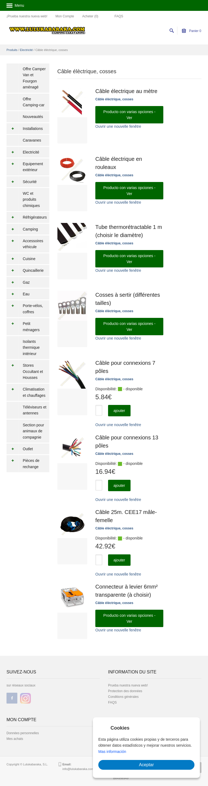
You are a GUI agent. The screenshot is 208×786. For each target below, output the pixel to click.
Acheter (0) (90, 16)
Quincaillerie (25, 270)
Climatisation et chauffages (26, 392)
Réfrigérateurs (26, 217)
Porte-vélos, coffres (24, 308)
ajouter (119, 410)
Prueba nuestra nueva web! (128, 685)
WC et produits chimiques (31, 199)
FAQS (119, 16)
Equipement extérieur (24, 166)
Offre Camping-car (33, 102)
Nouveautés (33, 116)
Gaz (18, 282)
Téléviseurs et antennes (34, 410)
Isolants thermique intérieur (31, 347)
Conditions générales (123, 697)
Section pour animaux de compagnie (33, 431)
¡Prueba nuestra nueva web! (26, 16)
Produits (11, 50)
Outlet (19, 448)
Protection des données (125, 691)
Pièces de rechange (22, 463)
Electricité (26, 50)
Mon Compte (65, 16)
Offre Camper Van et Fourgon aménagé (34, 78)
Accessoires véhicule (24, 244)
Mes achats (14, 739)
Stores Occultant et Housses (24, 371)
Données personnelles (22, 733)
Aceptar (146, 764)
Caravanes (32, 140)
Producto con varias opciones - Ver (129, 115)
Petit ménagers (23, 326)
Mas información (112, 751)
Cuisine (20, 258)
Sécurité (21, 181)
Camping (22, 229)
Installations (24, 128)
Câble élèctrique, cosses (114, 99)
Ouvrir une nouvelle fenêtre (118, 126)
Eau (18, 294)
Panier (191, 31)
